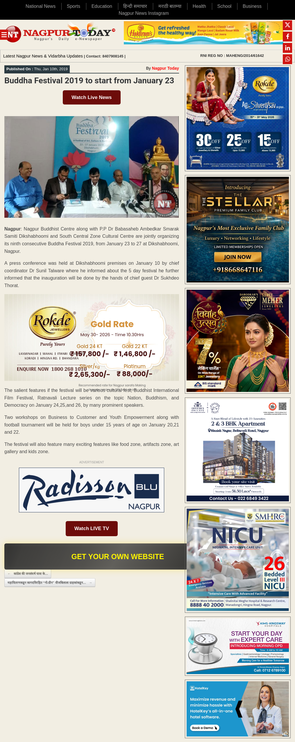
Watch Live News (91, 97)
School (224, 6)
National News (41, 6)
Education (102, 6)
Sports (73, 6)
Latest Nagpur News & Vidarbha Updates (43, 55)
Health (199, 6)
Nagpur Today (165, 68)
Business (252, 6)
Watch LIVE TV (91, 528)
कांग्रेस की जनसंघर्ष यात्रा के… (28, 573)
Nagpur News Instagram (144, 13)
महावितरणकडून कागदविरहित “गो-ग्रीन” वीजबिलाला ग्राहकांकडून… (50, 582)
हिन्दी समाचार (135, 6)
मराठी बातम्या (169, 6)
